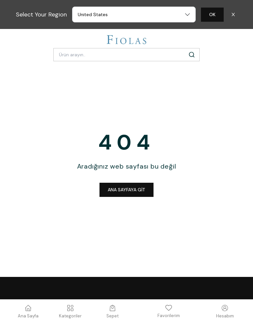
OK (212, 14)
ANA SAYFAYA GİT (126, 190)
